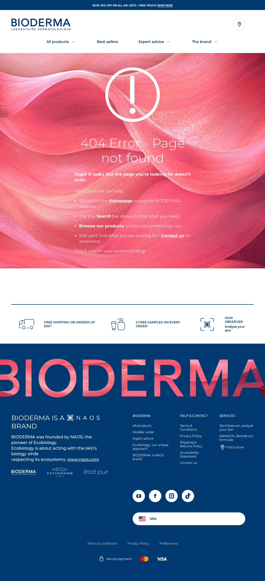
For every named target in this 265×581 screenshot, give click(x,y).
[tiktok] (188, 496)
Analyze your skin (235, 328)
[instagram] (171, 496)
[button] (151, 438)
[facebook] (155, 496)
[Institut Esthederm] (59, 473)
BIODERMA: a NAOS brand (148, 457)
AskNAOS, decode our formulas (236, 438)
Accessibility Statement (189, 454)
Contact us (188, 463)
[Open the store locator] (239, 24)
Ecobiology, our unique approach (150, 447)
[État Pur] (95, 473)
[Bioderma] (23, 473)
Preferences (169, 543)
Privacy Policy (191, 436)
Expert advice (143, 438)
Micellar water (143, 432)
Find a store (235, 447)
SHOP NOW (165, 5)
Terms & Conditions (188, 427)
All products (142, 426)
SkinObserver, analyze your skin (236, 427)
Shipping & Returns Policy (191, 444)
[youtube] (139, 496)
